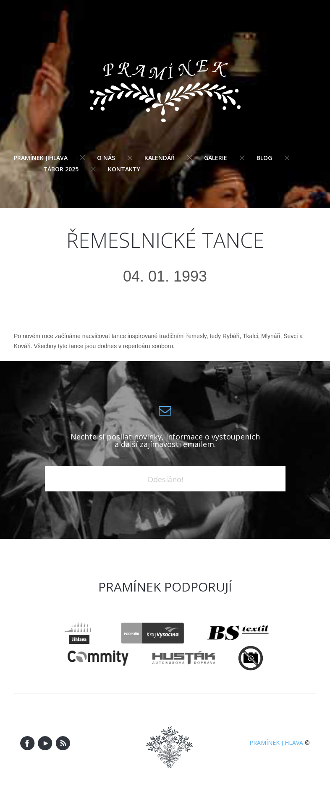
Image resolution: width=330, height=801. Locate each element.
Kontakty (124, 169)
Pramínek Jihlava (41, 158)
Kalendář (159, 158)
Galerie (215, 158)
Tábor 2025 (61, 169)
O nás (106, 158)
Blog (264, 158)
